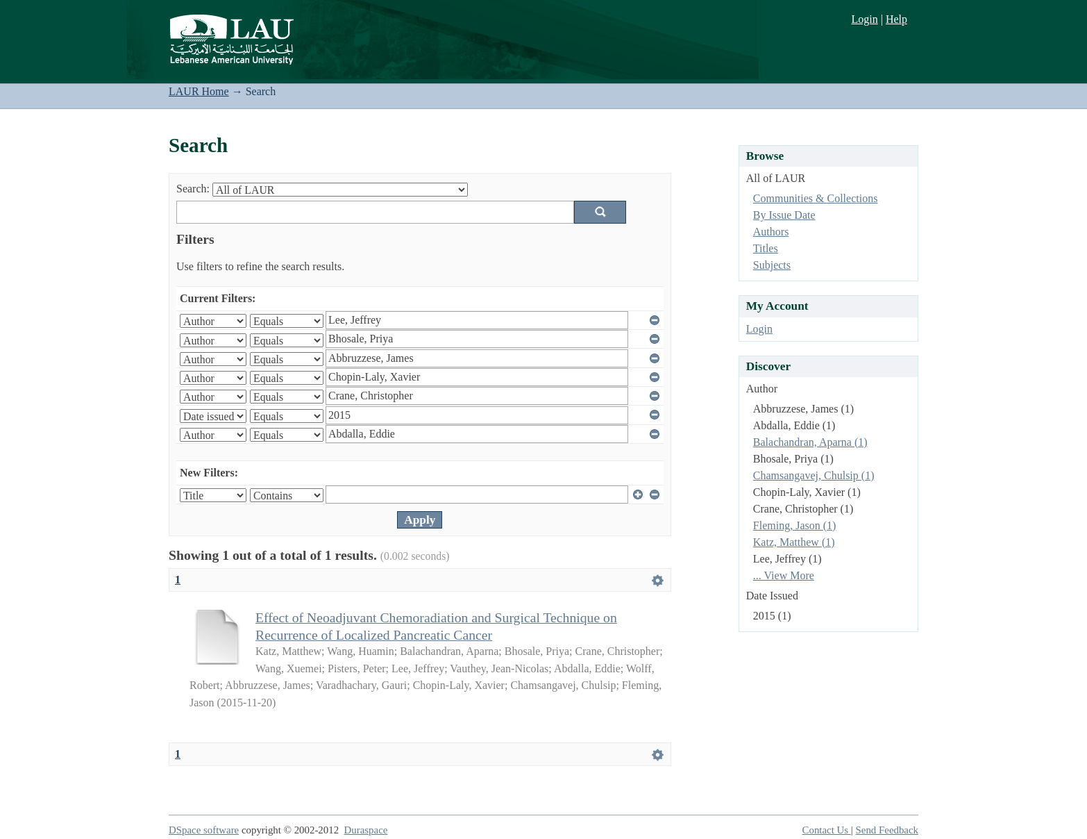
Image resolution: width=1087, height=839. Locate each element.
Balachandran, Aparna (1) (810, 442)
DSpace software (204, 830)
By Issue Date (784, 215)
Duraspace (366, 830)
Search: (193, 188)
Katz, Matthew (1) (794, 542)
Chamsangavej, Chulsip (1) (814, 475)
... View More (783, 575)
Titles (765, 248)
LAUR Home (199, 91)
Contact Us (826, 830)
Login (864, 19)
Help (896, 19)
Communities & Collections (815, 198)
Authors (771, 232)
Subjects (772, 265)
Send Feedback (887, 830)
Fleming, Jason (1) (794, 525)
